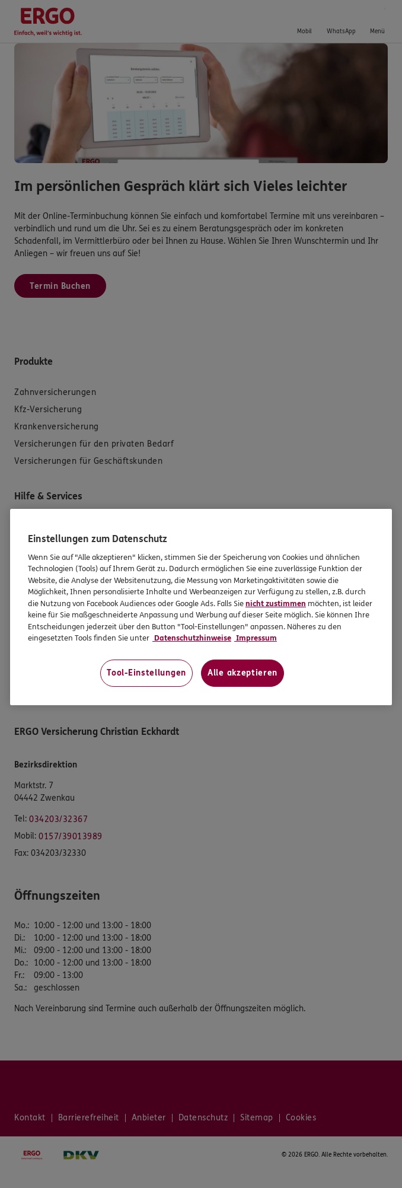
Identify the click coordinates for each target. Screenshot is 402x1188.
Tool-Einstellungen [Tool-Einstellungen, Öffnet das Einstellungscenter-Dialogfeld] (146, 673)
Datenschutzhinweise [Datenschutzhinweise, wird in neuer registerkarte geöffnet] (191, 638)
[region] (201, 607)
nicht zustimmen (275, 604)
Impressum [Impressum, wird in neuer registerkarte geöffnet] (255, 638)
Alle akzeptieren (242, 673)
